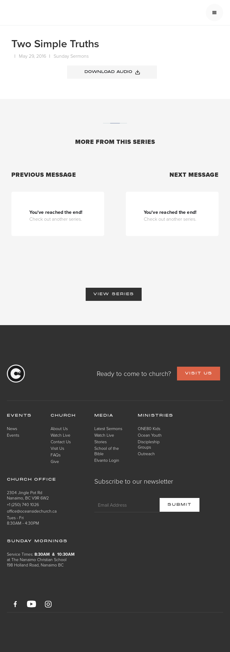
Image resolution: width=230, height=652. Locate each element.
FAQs (55, 455)
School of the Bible (106, 450)
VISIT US (198, 373)
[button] (214, 12)
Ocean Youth (150, 435)
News (12, 428)
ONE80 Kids (149, 428)
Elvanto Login (106, 460)
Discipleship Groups (149, 444)
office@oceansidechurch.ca (32, 511)
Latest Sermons (108, 428)
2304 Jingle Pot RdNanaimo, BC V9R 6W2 (28, 495)
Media (104, 416)
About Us (59, 428)
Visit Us (57, 448)
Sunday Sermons (71, 56)
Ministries (155, 416)
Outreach (146, 453)
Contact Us (61, 441)
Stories (100, 441)
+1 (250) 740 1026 (23, 504)
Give (55, 461)
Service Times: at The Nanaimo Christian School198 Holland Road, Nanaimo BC (41, 559)
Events (13, 435)
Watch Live (60, 435)
